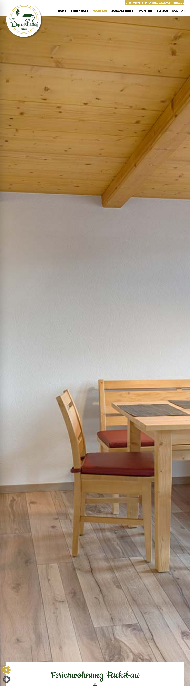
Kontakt (178, 10)
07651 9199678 (134, 2)
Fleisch (162, 10)
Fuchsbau (100, 10)
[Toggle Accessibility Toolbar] (6, 670)
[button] (6, 679)
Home (62, 10)
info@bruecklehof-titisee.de (164, 2)
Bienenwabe (79, 10)
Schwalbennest (123, 10)
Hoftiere (145, 10)
